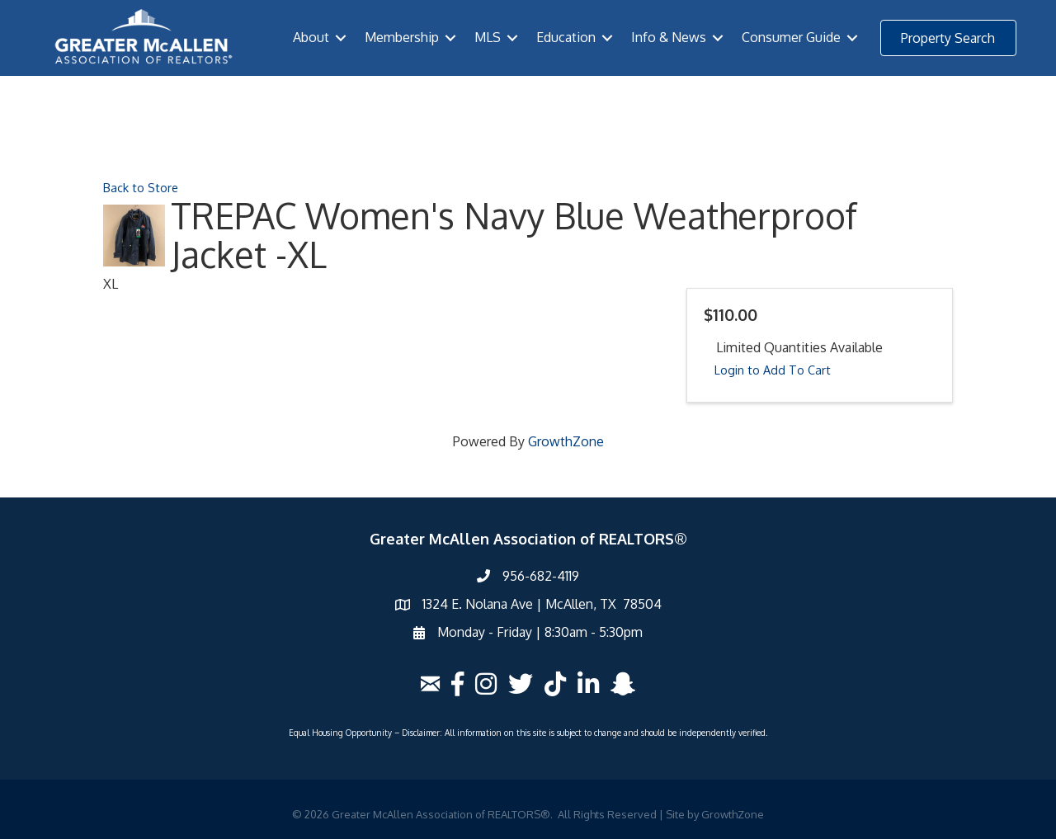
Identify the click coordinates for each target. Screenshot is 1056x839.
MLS (487, 37)
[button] (948, 38)
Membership (402, 37)
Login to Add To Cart (772, 369)
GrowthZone (566, 441)
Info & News (668, 37)
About (311, 37)
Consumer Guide (791, 37)
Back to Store (140, 187)
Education (566, 37)
